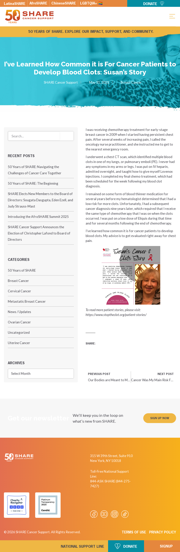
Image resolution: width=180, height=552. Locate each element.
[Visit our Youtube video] (104, 514)
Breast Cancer (131, 82)
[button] (172, 16)
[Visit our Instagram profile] (114, 514)
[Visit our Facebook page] (94, 514)
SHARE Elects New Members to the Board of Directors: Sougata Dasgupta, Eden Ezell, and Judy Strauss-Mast (40, 200)
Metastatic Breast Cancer (27, 301)
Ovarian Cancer (19, 322)
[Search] (67, 136)
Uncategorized (19, 332)
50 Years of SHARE (22, 270)
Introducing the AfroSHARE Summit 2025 (38, 217)
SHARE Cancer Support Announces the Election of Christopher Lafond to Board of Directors (39, 233)
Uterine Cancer (19, 343)
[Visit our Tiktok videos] (125, 514)
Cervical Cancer (19, 291)
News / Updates (19, 312)
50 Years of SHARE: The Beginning (33, 183)
